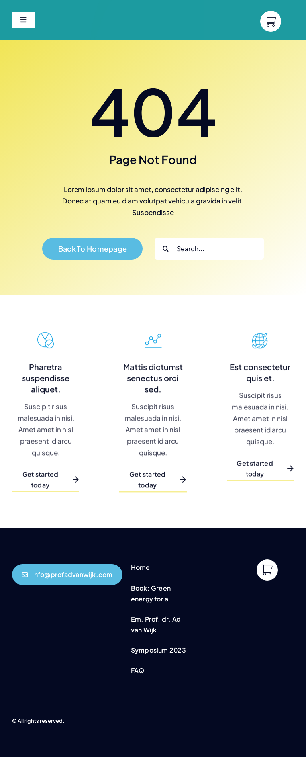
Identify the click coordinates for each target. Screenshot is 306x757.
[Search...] (209, 249)
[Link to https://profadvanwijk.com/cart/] (270, 21)
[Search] (166, 249)
